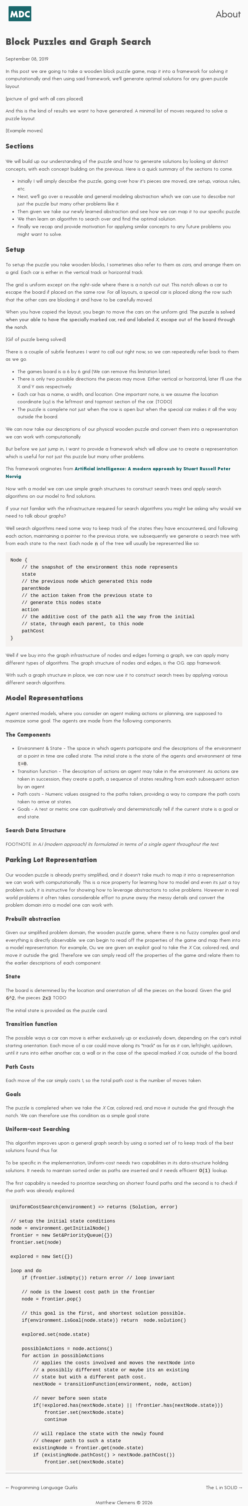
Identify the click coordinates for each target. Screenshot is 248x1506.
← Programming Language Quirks (42, 1485)
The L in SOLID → (224, 1485)
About (228, 13)
